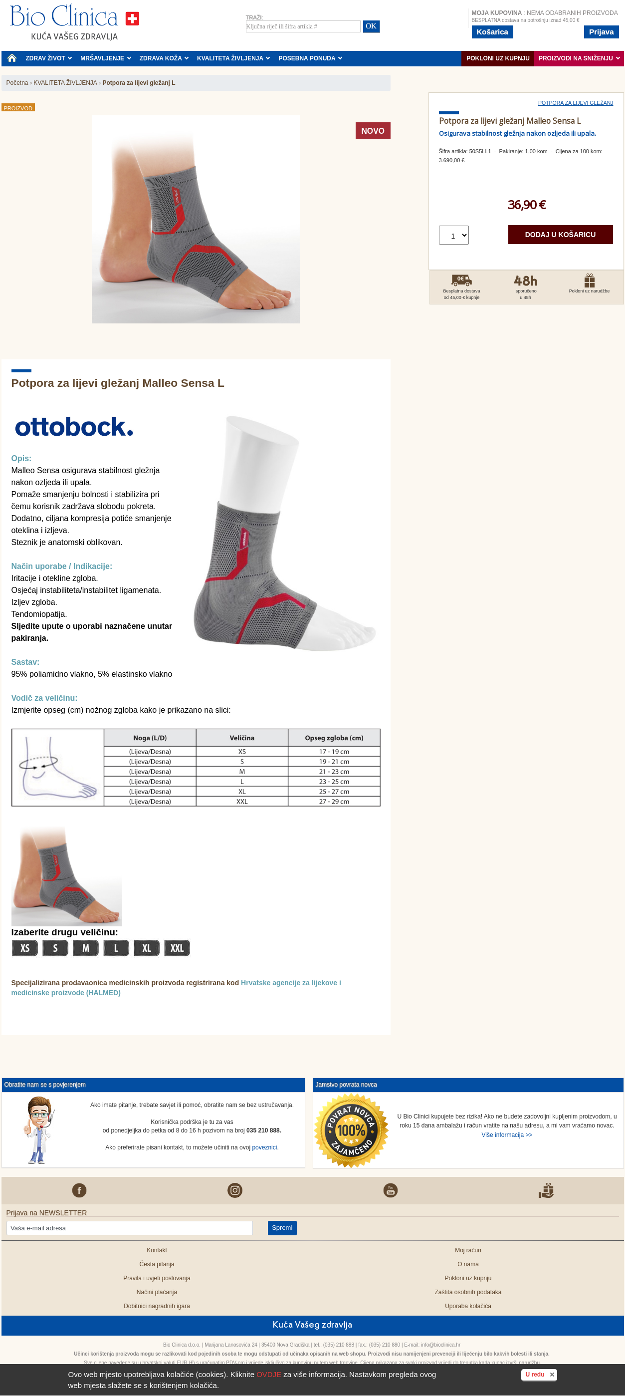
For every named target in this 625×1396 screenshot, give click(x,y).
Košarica (492, 31)
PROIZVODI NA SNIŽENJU (579, 58)
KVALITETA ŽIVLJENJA (233, 58)
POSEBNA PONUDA (310, 58)
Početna (17, 82)
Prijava (601, 31)
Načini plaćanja (157, 1292)
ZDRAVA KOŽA (164, 58)
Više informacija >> (507, 1134)
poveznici (264, 1147)
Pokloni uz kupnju (498, 58)
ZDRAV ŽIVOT (49, 58)
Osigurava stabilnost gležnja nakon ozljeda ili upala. (517, 133)
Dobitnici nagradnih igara (157, 1306)
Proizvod (18, 108)
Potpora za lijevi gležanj (576, 103)
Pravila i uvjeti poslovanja (157, 1278)
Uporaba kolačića (468, 1306)
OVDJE (268, 1374)
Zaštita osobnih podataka (467, 1292)
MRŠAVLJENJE (105, 58)
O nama (468, 1264)
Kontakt (157, 1250)
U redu (541, 1374)
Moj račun (468, 1250)
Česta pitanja (156, 1264)
